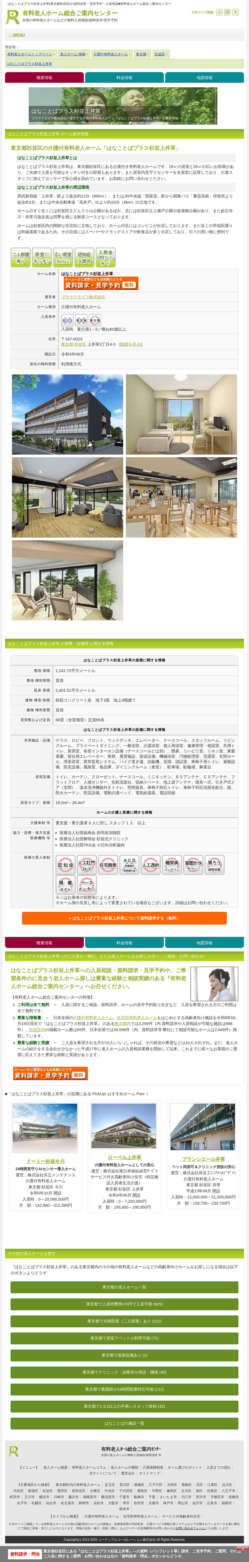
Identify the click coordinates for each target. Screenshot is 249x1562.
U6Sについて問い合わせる (50, 1073)
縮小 (219, 12)
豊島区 (142, 1491)
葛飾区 (186, 1485)
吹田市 (139, 1503)
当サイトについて (103, 1473)
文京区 (186, 1491)
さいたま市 (168, 1497)
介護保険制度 (153, 1467)
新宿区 (33, 1491)
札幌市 (36, 1503)
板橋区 (139, 1485)
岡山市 (183, 1503)
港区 (199, 1491)
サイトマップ (149, 1473)
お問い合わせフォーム (190, 1528)
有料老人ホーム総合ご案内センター (70, 16)
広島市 (212, 1503)
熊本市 (124, 1509)
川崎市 (59, 1497)
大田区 (172, 1485)
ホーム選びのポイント (185, 1467)
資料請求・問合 (25, 1554)
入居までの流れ (218, 1467)
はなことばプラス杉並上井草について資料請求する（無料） (126, 918)
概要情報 (44, 77)
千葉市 (124, 1497)
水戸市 (22, 1503)
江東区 (212, 1485)
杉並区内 (37, 1029)
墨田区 (62, 1491)
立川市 (29, 1497)
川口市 (186, 1497)
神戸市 (168, 1503)
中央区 (110, 1491)
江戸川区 (156, 1485)
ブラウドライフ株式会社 (83, 297)
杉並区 (48, 1491)
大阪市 (113, 1503)
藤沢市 (73, 1497)
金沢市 (197, 1503)
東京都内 (123, 1023)
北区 (199, 1485)
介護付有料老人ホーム (93, 1017)
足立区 (110, 1485)
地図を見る (130, 344)
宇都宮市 (217, 1497)
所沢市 (201, 1497)
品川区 (227, 1485)
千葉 (151, 1497)
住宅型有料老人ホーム (137, 1017)
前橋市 (234, 1497)
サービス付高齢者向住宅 (181, 1516)
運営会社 (128, 1473)
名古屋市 (67, 1503)
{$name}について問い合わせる (101, 283)
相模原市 (90, 1497)
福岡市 (227, 1503)
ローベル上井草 (124, 1157)
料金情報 (124, 77)
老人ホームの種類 (124, 1467)
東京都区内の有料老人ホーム (78, 1485)
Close (242, 1548)
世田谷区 (79, 1491)
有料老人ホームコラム (89, 1467)
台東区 (95, 1491)
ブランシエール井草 (203, 1159)
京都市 (153, 1503)
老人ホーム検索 (55, 1467)
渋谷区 (18, 1491)
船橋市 (139, 1497)
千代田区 (126, 1491)
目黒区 (212, 1491)
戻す (227, 12)
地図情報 (205, 77)
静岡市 (84, 1503)
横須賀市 (108, 1497)
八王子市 (228, 1491)
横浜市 (44, 1497)
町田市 (15, 1497)
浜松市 (98, 1503)
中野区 (157, 1491)
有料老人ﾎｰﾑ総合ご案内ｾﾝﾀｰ (131, 1451)
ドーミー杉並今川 (45, 1161)
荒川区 (124, 1485)
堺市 (126, 1503)
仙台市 (51, 1503)
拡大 (235, 12)
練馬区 (172, 1491)
